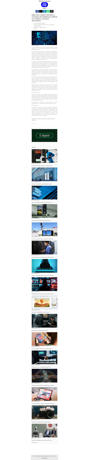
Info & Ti (44, 27)
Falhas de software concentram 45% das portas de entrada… (43, 275)
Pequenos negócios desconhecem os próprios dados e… (42, 348)
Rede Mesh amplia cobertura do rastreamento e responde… (43, 385)
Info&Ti (44, 8)
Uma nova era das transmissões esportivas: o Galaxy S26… (43, 238)
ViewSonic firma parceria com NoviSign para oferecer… (42, 184)
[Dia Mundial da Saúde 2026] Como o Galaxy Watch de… (42, 165)
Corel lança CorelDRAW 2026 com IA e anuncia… (41, 312)
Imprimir (35, 28)
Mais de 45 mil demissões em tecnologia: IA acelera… (42, 440)
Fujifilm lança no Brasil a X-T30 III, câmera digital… (41, 422)
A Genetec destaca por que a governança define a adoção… (43, 257)
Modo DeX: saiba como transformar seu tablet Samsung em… (43, 403)
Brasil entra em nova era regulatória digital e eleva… (41, 367)
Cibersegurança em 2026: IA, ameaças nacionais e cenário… (43, 293)
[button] (37, 11)
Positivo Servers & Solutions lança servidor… (40, 330)
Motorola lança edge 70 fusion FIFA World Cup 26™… (42, 220)
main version (44, 458)
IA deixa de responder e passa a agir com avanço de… (42, 202)
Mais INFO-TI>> (34, 442)
